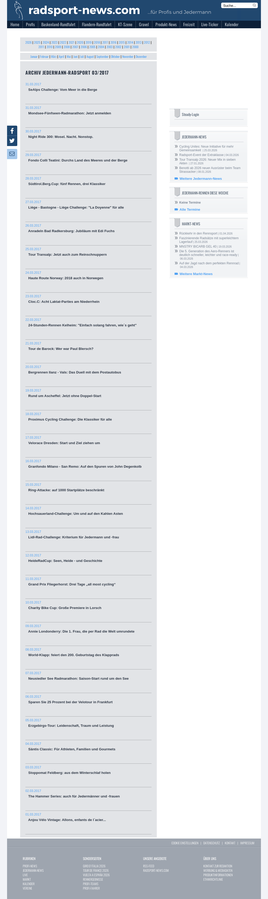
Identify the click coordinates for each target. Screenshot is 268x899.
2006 (84, 46)
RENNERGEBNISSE (93, 879)
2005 (92, 46)
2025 (37, 42)
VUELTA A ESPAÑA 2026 (96, 875)
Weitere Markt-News (196, 274)
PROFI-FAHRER (91, 888)
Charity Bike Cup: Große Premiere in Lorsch (88, 605)
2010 (50, 46)
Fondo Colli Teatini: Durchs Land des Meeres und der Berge (88, 157)
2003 (110, 46)
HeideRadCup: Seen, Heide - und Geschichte (88, 558)
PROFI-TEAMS (90, 883)
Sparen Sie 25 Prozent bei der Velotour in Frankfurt (88, 699)
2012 (147, 42)
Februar (44, 56)
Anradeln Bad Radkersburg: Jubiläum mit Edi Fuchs (88, 228)
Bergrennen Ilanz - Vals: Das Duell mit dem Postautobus (88, 369)
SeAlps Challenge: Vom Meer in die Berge (88, 87)
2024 (46, 42)
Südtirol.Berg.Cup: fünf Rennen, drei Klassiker (88, 181)
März (54, 56)
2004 (101, 46)
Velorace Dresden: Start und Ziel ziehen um (88, 440)
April (61, 56)
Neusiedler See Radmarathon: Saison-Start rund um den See (88, 675)
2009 (58, 46)
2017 (105, 42)
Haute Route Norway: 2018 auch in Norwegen (88, 275)
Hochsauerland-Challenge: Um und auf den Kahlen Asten (88, 511)
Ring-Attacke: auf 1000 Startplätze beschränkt (88, 487)
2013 (139, 42)
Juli (82, 56)
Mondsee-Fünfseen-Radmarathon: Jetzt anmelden (88, 110)
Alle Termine (190, 209)
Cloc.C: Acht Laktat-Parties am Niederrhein (88, 299)
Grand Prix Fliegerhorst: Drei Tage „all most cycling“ (88, 581)
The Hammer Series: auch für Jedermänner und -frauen (88, 793)
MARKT (27, 879)
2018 (97, 42)
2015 (122, 42)
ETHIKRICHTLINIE (213, 879)
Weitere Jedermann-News (201, 179)
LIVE (25, 875)
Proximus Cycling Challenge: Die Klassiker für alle (88, 416)
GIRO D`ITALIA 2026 (94, 866)
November (127, 56)
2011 (41, 46)
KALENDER (29, 883)
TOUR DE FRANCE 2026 (96, 870)
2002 (118, 46)
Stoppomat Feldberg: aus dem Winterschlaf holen (88, 770)
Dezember (141, 56)
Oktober (115, 56)
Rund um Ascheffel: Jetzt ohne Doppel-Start (88, 393)
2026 (28, 42)
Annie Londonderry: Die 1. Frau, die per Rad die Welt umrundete (88, 628)
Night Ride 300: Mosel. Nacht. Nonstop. (88, 134)
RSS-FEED (148, 866)
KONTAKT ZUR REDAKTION (217, 866)
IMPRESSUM (247, 843)
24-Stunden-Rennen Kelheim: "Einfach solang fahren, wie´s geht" (88, 322)
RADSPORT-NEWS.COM (156, 870)
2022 (63, 42)
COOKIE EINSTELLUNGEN (184, 843)
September (102, 56)
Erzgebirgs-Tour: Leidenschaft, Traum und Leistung (88, 723)
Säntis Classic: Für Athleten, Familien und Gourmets (88, 746)
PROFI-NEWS (30, 866)
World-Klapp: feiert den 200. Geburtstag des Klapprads (88, 652)
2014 (130, 42)
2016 (113, 42)
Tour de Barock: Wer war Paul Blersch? (88, 346)
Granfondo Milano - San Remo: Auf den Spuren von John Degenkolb (88, 463)
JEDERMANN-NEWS (33, 870)
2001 (127, 46)
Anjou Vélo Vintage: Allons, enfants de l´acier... (88, 817)
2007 (75, 46)
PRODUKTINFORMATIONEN (218, 875)
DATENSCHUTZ (211, 843)
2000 (135, 46)
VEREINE (27, 888)
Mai (69, 56)
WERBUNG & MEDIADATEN (217, 870)
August (90, 56)
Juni (75, 56)
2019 (89, 42)
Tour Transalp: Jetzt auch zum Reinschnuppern (88, 251)
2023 (54, 42)
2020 (80, 42)
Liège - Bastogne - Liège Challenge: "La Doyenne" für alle (88, 204)
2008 (67, 46)
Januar (34, 56)
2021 (72, 42)
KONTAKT (230, 843)
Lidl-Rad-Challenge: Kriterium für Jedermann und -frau (88, 534)
